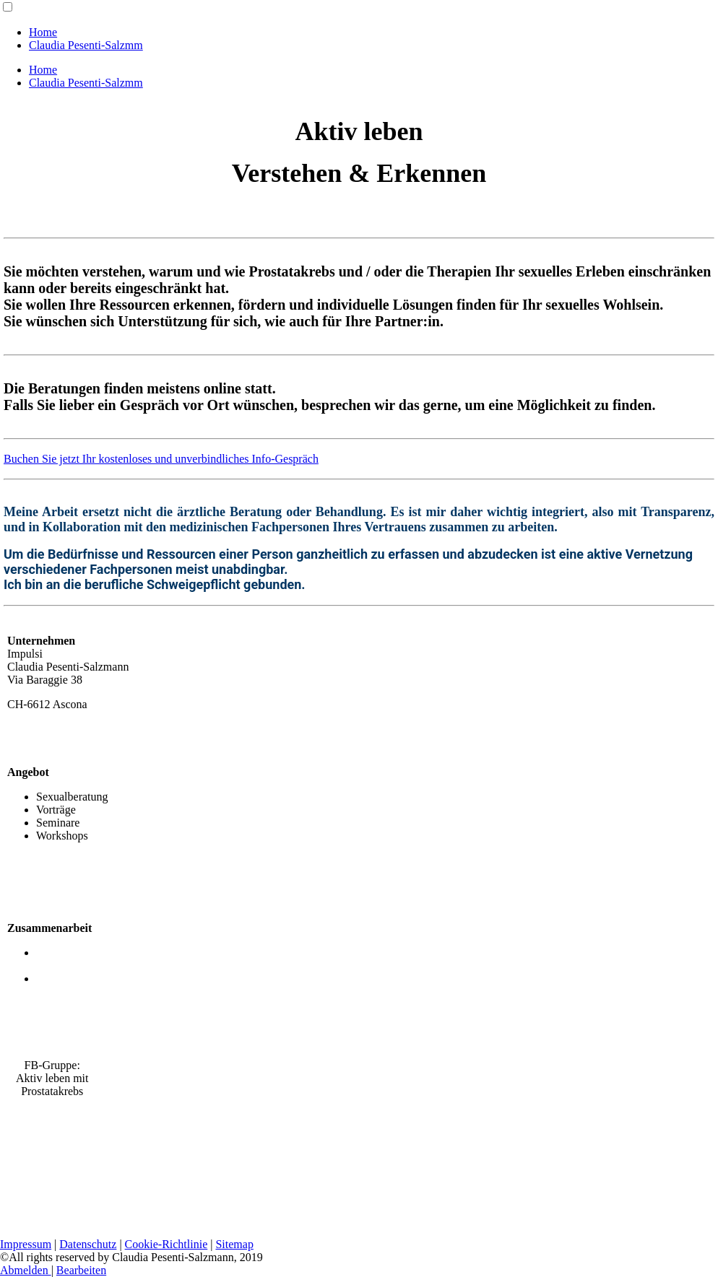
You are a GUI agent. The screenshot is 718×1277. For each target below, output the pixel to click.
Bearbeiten (81, 1270)
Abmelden (25, 1270)
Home (43, 32)
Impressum (25, 1244)
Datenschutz (87, 1244)
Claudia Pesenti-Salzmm (86, 45)
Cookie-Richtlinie (166, 1244)
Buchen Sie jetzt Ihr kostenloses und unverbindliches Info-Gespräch (161, 459)
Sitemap (234, 1244)
